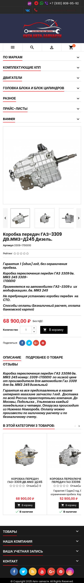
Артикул (8, 245)
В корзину (53, 329)
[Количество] (26, 330)
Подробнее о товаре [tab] (44, 357)
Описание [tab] (12, 357)
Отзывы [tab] (10, 364)
